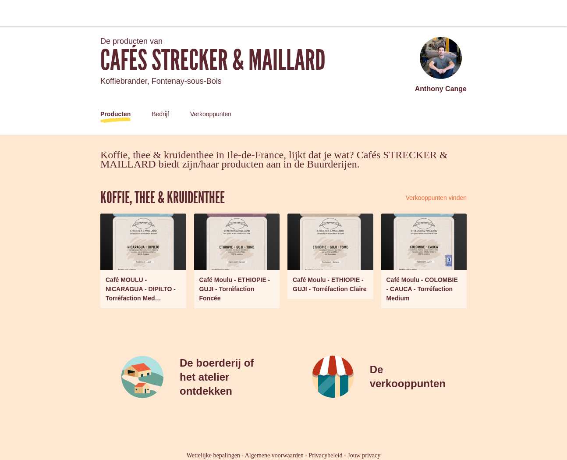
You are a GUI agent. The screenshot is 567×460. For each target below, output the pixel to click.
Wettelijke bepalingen (213, 455)
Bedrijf (160, 114)
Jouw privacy (363, 455)
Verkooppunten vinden (436, 197)
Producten (115, 114)
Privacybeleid (326, 455)
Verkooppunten (210, 114)
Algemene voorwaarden (274, 455)
